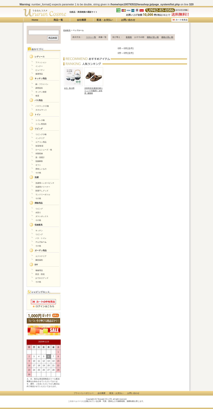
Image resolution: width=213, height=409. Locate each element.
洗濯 (37, 177)
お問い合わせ (128, 19)
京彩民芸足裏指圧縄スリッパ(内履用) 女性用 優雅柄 (93, 90)
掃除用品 (39, 203)
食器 (37, 96)
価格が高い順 (167, 37)
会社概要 (81, 19)
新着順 (129, 37)
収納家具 (67, 30)
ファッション (40, 62)
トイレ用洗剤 (40, 124)
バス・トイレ (40, 238)
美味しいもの (40, 169)
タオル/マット (41, 110)
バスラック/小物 (42, 106)
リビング (39, 129)
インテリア (40, 138)
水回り (38, 213)
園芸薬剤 (39, 260)
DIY (36, 265)
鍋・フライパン (41, 84)
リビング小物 (40, 134)
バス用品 (39, 100)
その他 (38, 173)
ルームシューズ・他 (43, 150)
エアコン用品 (40, 142)
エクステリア (40, 256)
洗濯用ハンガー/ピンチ (44, 183)
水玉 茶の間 (69, 87)
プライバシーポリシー (84, 393)
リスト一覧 (91, 37)
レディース (40, 57)
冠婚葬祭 (39, 161)
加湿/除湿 (39, 146)
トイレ (38, 114)
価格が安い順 (153, 37)
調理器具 (39, 88)
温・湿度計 (40, 157)
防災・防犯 (40, 274)
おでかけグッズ (41, 278)
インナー (39, 66)
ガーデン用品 (41, 250)
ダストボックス (41, 216)
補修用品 (39, 270)
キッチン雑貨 (40, 92)
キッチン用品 (41, 78)
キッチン (39, 231)
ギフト (38, 165)
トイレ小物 (40, 120)
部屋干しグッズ (41, 191)
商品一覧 (58, 19)
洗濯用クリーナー (42, 187)
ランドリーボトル (42, 195)
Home (35, 19)
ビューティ (40, 70)
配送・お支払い (105, 19)
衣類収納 (39, 153)
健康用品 (39, 74)
